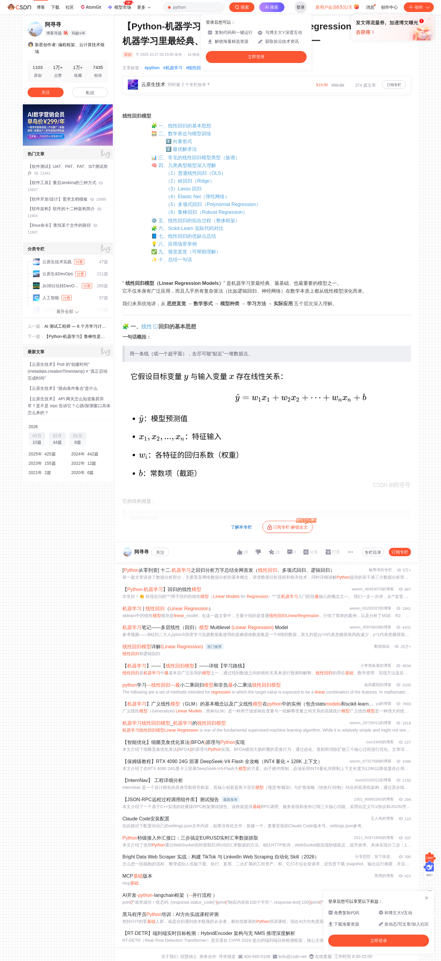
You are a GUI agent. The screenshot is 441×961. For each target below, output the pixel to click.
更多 (143, 7)
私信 (90, 92)
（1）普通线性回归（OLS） (196, 173)
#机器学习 (172, 67)
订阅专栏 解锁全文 (290, 525)
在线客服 (323, 956)
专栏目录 (372, 552)
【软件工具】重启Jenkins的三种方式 (65, 186)
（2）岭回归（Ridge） (190, 181)
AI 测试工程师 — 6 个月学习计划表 (75, 327)
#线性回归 (195, 67)
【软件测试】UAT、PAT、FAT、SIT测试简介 (68, 170)
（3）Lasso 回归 (184, 188)
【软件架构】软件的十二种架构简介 (64, 212)
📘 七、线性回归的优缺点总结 (183, 236)
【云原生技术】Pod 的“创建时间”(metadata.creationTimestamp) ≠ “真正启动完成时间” (67, 371)
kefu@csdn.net (292, 956)
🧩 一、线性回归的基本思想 (181, 125)
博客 (41, 7)
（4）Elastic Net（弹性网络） (198, 196)
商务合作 (208, 956)
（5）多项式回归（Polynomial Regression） (213, 204)
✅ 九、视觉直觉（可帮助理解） (186, 251)
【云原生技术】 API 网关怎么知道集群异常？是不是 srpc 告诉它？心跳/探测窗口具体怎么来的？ (69, 405)
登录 (300, 7)
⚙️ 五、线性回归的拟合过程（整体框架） (195, 220)
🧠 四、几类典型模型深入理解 (183, 165)
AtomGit (90, 7)
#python (152, 67)
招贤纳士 (188, 956)
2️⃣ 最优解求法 (181, 149)
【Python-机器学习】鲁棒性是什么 (74, 337)
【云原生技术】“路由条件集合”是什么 (63, 388)
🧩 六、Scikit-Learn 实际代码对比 (187, 228)
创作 (419, 7)
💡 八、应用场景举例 (174, 243)
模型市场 (120, 5)
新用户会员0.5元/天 (338, 7)
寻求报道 (227, 956)
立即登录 (256, 57)
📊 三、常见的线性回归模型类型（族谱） (195, 157)
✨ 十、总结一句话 (171, 259)
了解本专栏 (241, 527)
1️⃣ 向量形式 (179, 141)
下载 (55, 7)
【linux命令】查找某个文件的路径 (63, 228)
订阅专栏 (394, 85)
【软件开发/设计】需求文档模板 (67, 199)
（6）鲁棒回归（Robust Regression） (207, 212)
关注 (160, 552)
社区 (69, 7)
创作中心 (389, 7)
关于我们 (169, 956)
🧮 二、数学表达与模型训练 (181, 133)
